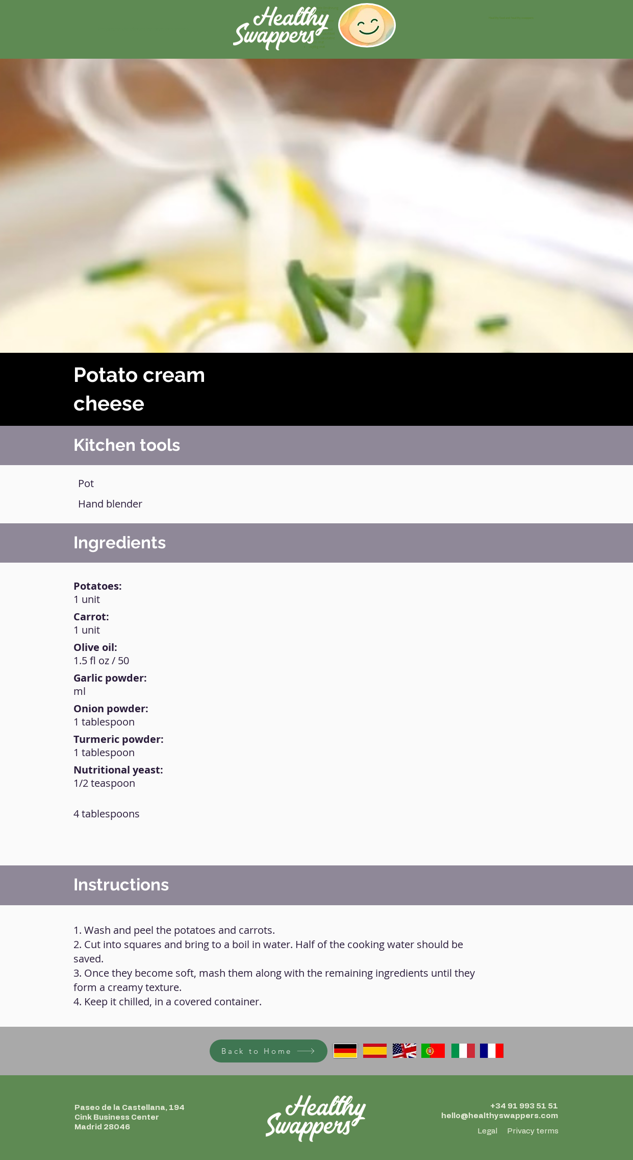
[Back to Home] (268, 1051)
